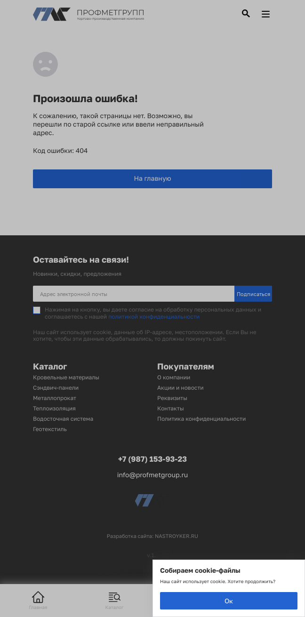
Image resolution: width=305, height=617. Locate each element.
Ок (229, 601)
